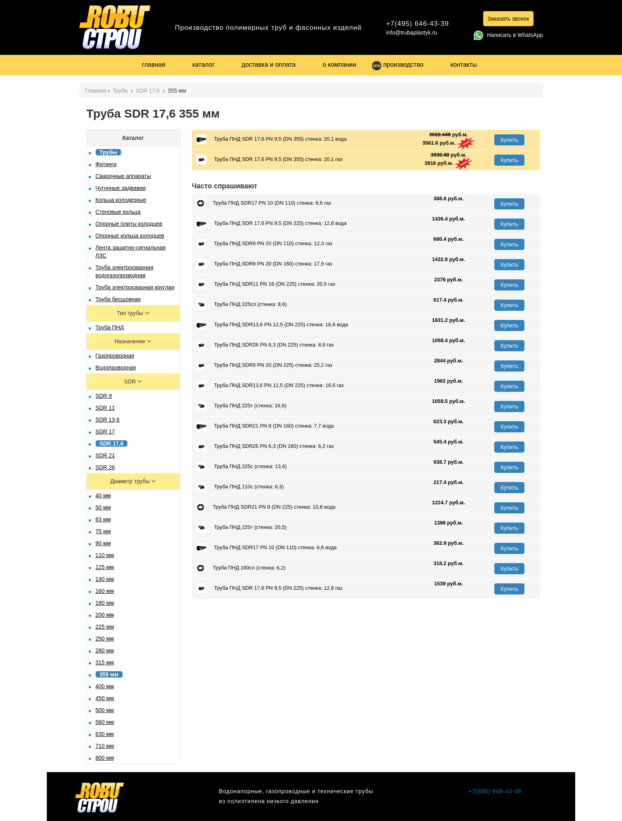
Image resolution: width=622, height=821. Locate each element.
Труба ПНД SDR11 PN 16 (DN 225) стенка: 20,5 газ (265, 284)
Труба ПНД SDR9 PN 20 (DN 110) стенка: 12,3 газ (264, 244)
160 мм (105, 591)
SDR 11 (105, 408)
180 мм (105, 603)
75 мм (103, 531)
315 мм (105, 662)
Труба (121, 90)
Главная (95, 90)
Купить (509, 140)
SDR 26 (105, 467)
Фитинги (106, 164)
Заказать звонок (508, 18)
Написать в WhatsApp (508, 35)
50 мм (103, 507)
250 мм (105, 638)
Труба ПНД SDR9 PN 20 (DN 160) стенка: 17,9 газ (264, 264)
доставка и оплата (269, 64)
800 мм (105, 758)
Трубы (108, 152)
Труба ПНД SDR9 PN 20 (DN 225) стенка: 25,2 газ (264, 365)
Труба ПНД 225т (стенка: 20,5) (241, 527)
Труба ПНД (110, 327)
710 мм (105, 746)
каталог (203, 64)
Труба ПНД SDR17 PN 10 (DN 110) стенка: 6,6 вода (266, 548)
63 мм (103, 519)
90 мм (103, 543)
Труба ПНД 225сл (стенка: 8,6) (241, 305)
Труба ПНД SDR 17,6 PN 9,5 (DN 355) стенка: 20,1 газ (269, 160)
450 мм (105, 698)
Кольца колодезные (121, 200)
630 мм (105, 734)
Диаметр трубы (130, 481)
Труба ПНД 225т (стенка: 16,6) (241, 406)
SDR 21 (105, 455)
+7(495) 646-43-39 (417, 23)
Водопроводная (116, 367)
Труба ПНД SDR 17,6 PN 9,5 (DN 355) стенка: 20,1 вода (271, 139)
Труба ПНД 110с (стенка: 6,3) (240, 487)
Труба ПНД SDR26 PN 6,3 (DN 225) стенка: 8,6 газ (265, 345)
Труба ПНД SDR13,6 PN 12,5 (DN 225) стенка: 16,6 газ (270, 386)
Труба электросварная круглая (135, 287)
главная (153, 64)
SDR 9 (104, 396)
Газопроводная (115, 355)
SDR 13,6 (108, 419)
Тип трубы (130, 313)
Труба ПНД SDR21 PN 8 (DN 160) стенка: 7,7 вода (265, 426)
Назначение (131, 341)
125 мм (105, 567)
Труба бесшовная (118, 299)
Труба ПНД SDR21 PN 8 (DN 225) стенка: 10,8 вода (266, 507)
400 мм (105, 686)
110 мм (105, 555)
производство (397, 64)
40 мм (103, 495)
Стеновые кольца (118, 212)
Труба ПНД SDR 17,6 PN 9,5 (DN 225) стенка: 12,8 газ (269, 588)
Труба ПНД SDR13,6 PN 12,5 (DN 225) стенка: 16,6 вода (272, 325)
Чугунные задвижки (121, 188)
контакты (463, 64)
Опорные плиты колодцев (129, 224)
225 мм (105, 626)
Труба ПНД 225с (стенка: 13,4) (241, 467)
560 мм (105, 722)
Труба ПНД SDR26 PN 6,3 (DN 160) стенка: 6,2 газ (265, 446)
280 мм (105, 650)
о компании (339, 64)
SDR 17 (105, 431)
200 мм (105, 615)
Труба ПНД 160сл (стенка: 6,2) (241, 568)
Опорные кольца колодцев (130, 235)
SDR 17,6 (148, 90)
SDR (130, 381)
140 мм (105, 579)
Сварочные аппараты (123, 176)
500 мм (105, 710)
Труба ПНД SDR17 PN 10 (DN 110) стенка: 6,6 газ (263, 203)
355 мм (109, 674)
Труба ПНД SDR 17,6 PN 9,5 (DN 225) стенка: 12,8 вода (271, 223)
